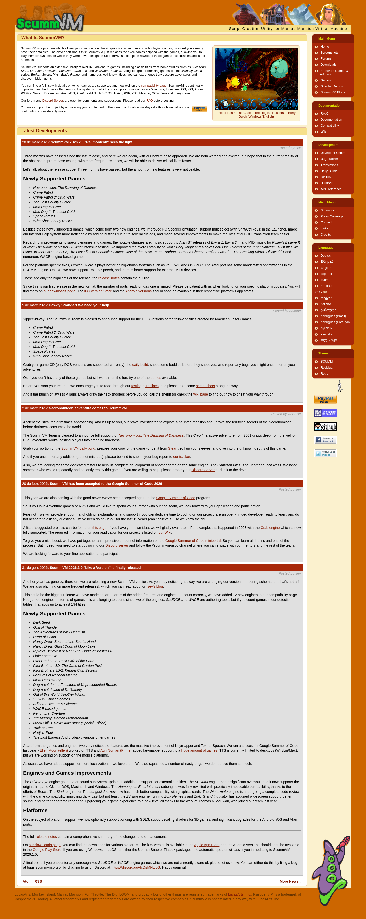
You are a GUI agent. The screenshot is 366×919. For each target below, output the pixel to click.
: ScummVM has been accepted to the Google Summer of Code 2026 (92, 484)
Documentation (330, 105)
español (326, 274)
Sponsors (327, 210)
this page (99, 528)
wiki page (200, 394)
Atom (27, 881)
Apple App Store (206, 845)
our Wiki (164, 532)
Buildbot (326, 183)
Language (325, 247)
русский (326, 328)
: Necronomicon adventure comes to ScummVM (74, 408)
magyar (326, 298)
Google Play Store (47, 850)
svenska (327, 334)
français (326, 286)
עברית (318, 292)
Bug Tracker (329, 159)
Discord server (116, 545)
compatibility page (154, 85)
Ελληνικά (327, 262)
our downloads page (59, 291)
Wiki (324, 132)
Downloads (328, 65)
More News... (290, 881)
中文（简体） (330, 340)
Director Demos (332, 86)
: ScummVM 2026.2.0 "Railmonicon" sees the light (77, 142)
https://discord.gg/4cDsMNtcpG (135, 867)
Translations (329, 165)
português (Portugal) (335, 322)
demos (156, 378)
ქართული (328, 310)
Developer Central (333, 153)
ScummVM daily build (78, 448)
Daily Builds (329, 171)
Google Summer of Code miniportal (193, 541)
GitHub (326, 177)
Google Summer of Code (175, 498)
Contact (326, 222)
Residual (327, 367)
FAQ (149, 100)
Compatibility (330, 125)
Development (328, 145)
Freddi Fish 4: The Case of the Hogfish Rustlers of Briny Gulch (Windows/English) (256, 114)
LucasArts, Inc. (239, 894)
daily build (140, 365)
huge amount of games (199, 750)
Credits (326, 234)
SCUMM (327, 361)
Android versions (138, 291)
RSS (38, 881)
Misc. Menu (327, 202)
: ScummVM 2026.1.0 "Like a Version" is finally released (81, 568)
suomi (325, 280)
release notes (109, 278)
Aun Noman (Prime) (116, 750)
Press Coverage (332, 216)
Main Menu (326, 38)
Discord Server (52, 100)
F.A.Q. (325, 113)
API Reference (331, 189)
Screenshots (329, 52)
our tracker (181, 457)
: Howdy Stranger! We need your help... (67, 305)
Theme (323, 353)
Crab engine (270, 528)
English (326, 268)
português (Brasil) (333, 316)
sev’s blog (155, 586)
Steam (173, 448)
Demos (326, 80)
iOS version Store (98, 291)
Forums (326, 58)
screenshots (205, 386)
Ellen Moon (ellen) (54, 750)
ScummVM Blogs (333, 92)
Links (324, 228)
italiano (326, 304)
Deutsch (326, 255)
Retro (324, 373)
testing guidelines (145, 386)
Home (325, 46)
